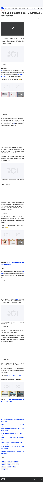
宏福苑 (23, 8)
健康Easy (6, 11)
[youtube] (37, 479)
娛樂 (9, 8)
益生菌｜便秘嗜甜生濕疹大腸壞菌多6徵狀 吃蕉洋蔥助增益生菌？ (12, 429)
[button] (36, 19)
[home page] (2, 8)
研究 (14, 123)
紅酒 (17, 299)
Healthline (19, 74)
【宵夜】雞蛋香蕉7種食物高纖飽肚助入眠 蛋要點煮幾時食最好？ (12, 447)
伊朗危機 (19, 8)
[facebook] (32, 479)
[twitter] (41, 479)
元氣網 (19, 375)
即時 (16, 8)
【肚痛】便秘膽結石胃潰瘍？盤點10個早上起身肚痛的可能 (12, 434)
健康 (2, 11)
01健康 (2, 457)
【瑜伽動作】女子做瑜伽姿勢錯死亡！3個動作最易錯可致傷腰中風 (12, 452)
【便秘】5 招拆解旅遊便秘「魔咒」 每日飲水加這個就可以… (12, 438)
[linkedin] (39, 479)
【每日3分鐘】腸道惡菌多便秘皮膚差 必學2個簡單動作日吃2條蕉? (12, 425)
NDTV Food (3, 76)
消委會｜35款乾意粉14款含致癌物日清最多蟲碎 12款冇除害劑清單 (12, 443)
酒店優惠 (12, 8)
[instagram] (34, 479)
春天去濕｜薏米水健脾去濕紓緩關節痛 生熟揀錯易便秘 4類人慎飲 (12, 420)
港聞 (6, 8)
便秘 (2, 70)
